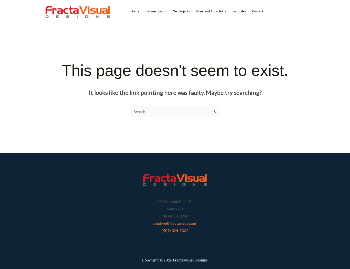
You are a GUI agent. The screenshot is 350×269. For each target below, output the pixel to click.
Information (154, 11)
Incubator (239, 11)
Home (135, 11)
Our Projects (181, 11)
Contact (257, 11)
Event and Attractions (211, 11)
